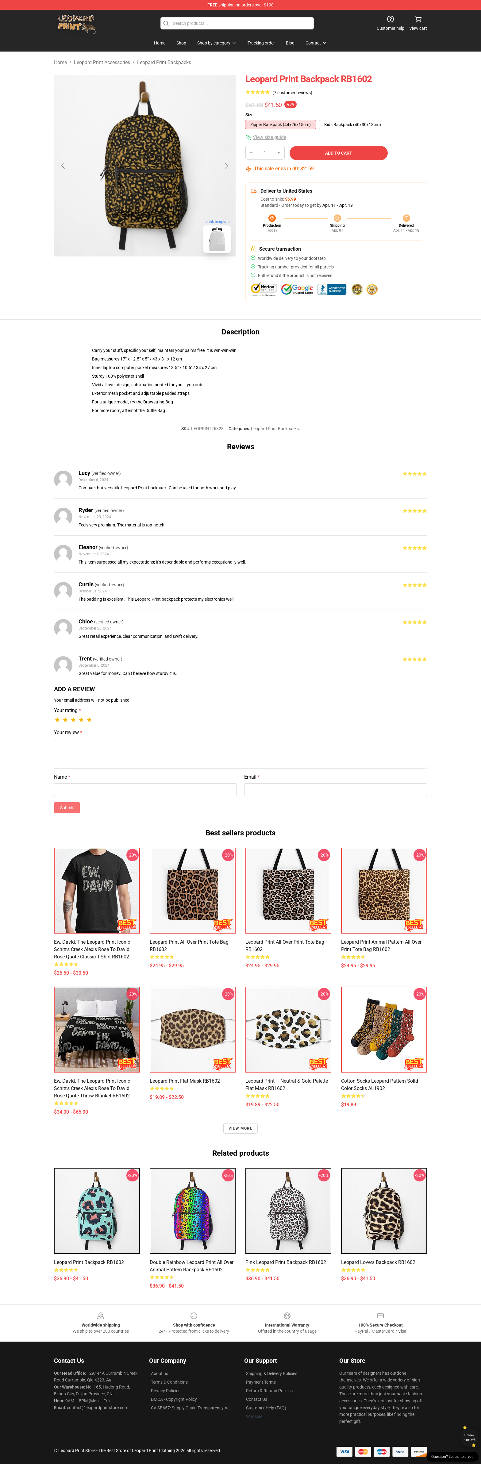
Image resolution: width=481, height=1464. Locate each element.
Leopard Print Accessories (102, 62)
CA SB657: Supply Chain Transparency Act (191, 1407)
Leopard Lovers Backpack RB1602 (378, 1262)
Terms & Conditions (169, 1382)
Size (249, 114)
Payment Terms (261, 1382)
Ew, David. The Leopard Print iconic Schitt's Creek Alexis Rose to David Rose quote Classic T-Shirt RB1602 (92, 949)
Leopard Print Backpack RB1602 (89, 1262)
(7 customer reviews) (292, 92)
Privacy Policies (165, 1390)
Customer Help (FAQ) (266, 1407)
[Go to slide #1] (129, 271)
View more (240, 1128)
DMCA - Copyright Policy (174, 1399)
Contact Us (256, 1399)
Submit (67, 807)
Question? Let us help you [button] (452, 1456)
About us (159, 1373)
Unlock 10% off (469, 1437)
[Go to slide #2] (160, 271)
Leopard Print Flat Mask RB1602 (185, 1081)
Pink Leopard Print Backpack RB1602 (285, 1262)
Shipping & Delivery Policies (271, 1373)
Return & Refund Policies (269, 1390)
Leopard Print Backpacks (164, 62)
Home (60, 62)
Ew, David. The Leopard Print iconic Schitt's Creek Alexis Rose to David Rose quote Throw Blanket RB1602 (92, 1088)
